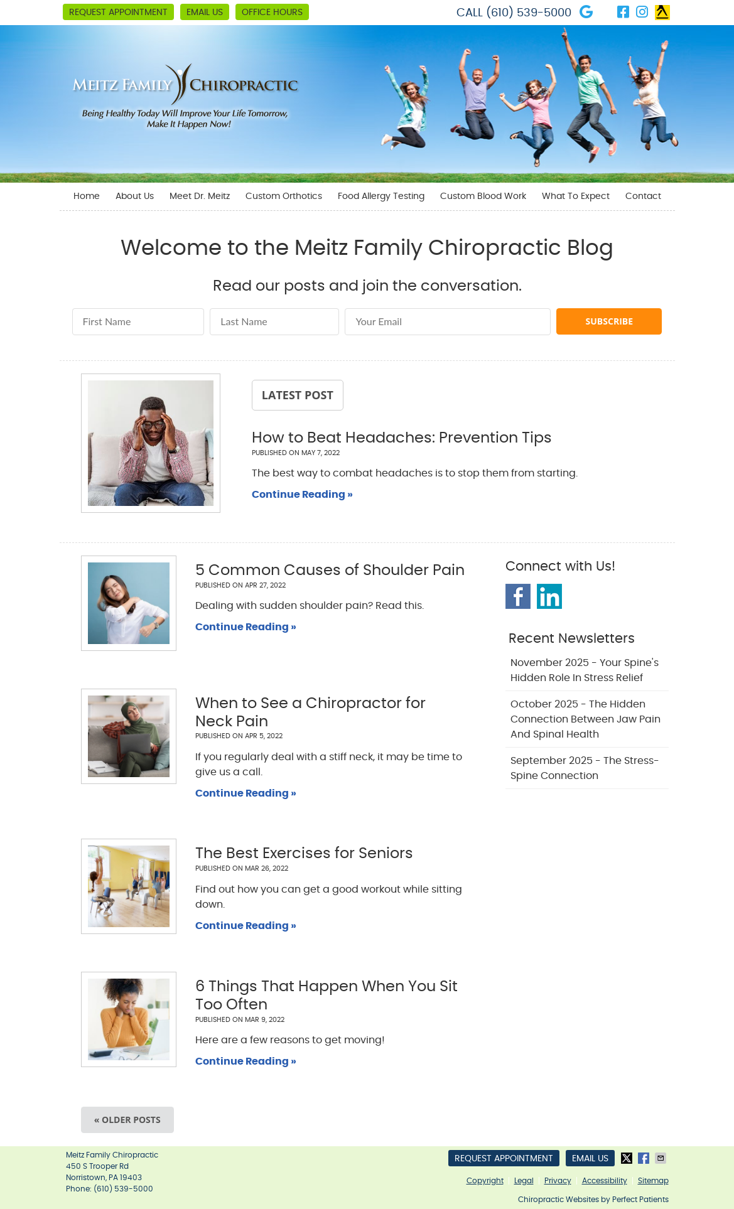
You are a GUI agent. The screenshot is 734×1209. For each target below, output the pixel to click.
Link (662, 12)
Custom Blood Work (483, 196)
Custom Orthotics (284, 196)
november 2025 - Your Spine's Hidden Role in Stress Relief (584, 670)
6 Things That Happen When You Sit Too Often (326, 996)
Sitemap (653, 1181)
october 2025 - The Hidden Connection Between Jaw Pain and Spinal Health (585, 719)
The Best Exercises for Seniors (304, 853)
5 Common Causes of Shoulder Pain (330, 570)
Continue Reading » (302, 495)
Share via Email (662, 1158)
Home (86, 196)
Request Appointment (118, 12)
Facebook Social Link (518, 596)
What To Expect (576, 196)
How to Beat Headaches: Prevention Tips (402, 438)
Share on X (628, 1158)
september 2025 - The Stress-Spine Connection (584, 768)
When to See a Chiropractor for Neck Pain (310, 712)
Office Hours (272, 12)
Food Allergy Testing (381, 196)
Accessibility (604, 1181)
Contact (643, 196)
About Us (135, 196)
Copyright (485, 1181)
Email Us (204, 12)
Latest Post (297, 394)
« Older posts (127, 1120)
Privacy (557, 1181)
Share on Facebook (645, 1158)
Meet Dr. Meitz (200, 196)
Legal (524, 1181)
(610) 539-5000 (528, 13)
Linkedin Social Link (549, 596)
